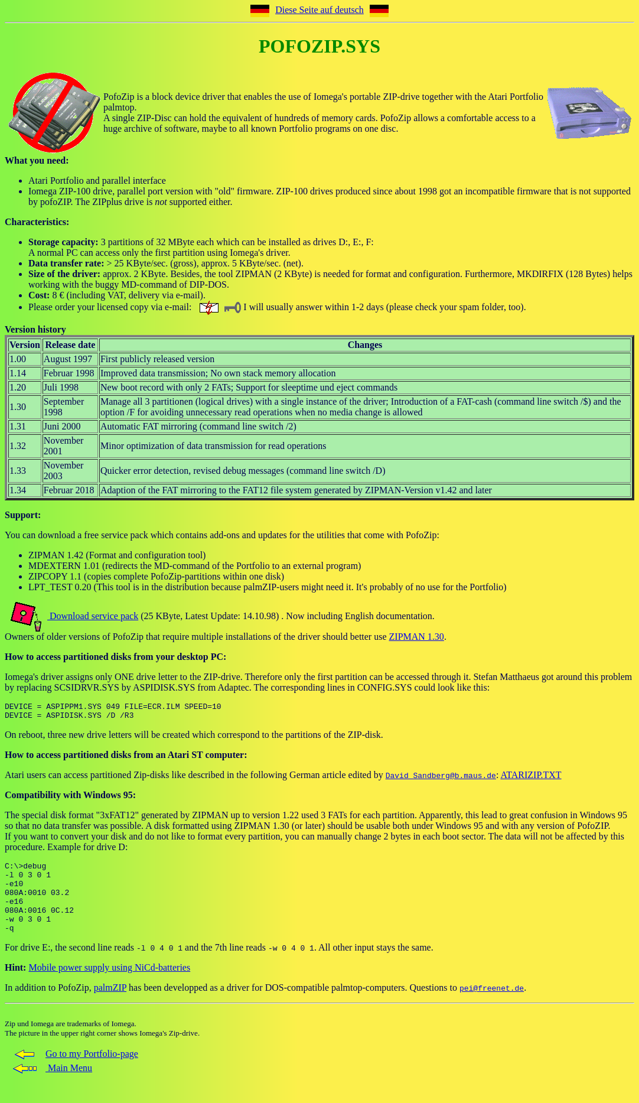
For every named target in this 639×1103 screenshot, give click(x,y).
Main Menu (51, 1086)
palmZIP (110, 1005)
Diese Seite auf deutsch (319, 10)
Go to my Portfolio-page (74, 1071)
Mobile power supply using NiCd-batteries (109, 985)
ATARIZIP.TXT (530, 778)
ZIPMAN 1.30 (416, 637)
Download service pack (92, 616)
